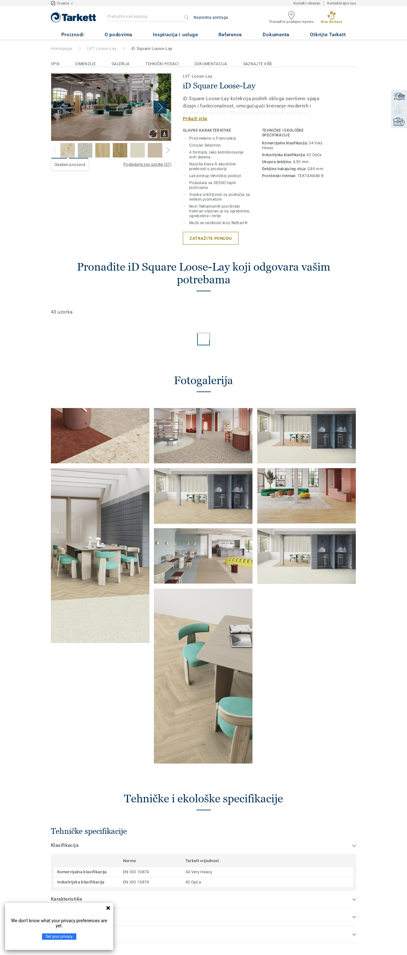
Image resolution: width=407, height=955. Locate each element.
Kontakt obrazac (307, 3)
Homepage (61, 48)
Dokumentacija (211, 64)
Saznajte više (257, 64)
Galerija (120, 64)
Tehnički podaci (162, 64)
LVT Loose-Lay (101, 48)
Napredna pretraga (211, 17)
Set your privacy (59, 936)
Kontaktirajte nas (341, 3)
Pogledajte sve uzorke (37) (147, 164)
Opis (55, 64)
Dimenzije (85, 64)
